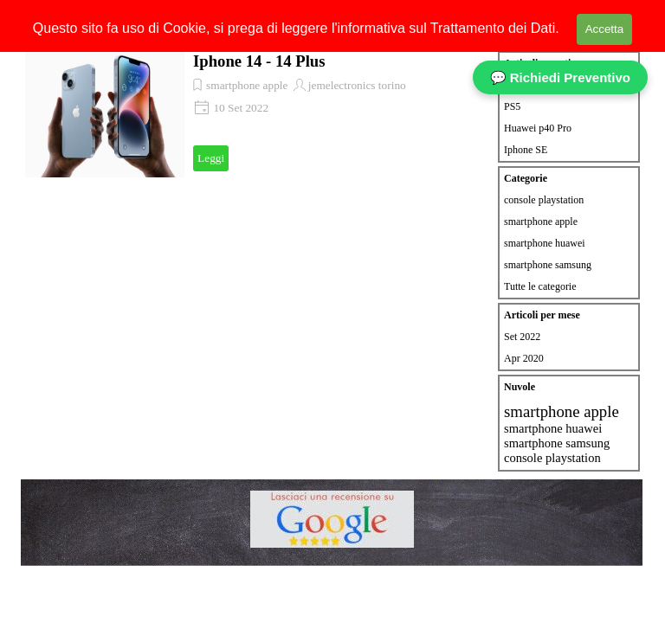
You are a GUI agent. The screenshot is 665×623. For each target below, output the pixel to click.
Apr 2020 (524, 358)
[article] (253, 112)
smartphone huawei (544, 243)
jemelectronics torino (357, 85)
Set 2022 (522, 337)
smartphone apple (246, 85)
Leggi (210, 157)
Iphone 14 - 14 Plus (259, 61)
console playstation (544, 200)
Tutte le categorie (540, 286)
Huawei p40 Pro (537, 128)
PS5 (512, 106)
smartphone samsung (547, 265)
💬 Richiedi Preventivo (560, 77)
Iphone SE (525, 150)
